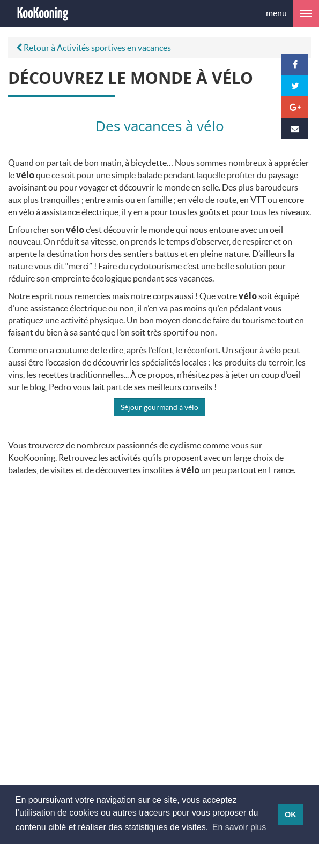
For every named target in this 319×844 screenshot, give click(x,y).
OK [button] (290, 814)
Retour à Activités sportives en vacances (93, 47)
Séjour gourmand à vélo (159, 407)
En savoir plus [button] (239, 827)
